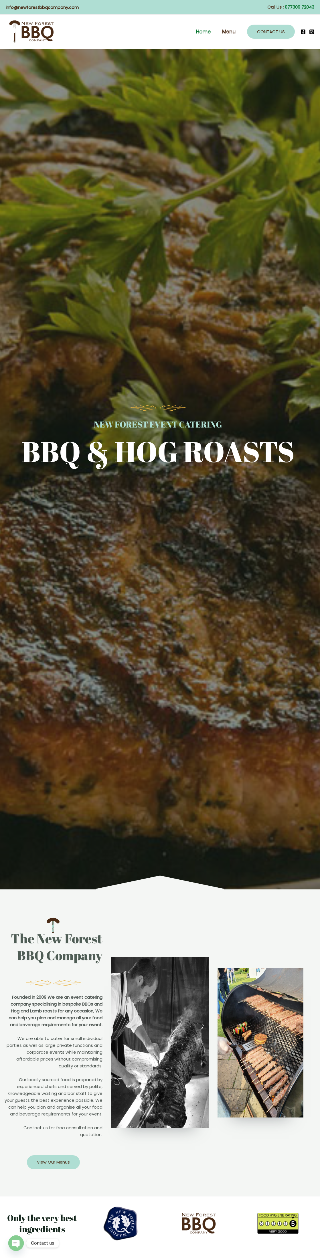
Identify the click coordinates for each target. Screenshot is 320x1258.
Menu (229, 31)
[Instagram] (311, 31)
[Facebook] (303, 31)
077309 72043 (299, 7)
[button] (271, 32)
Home (206, 31)
